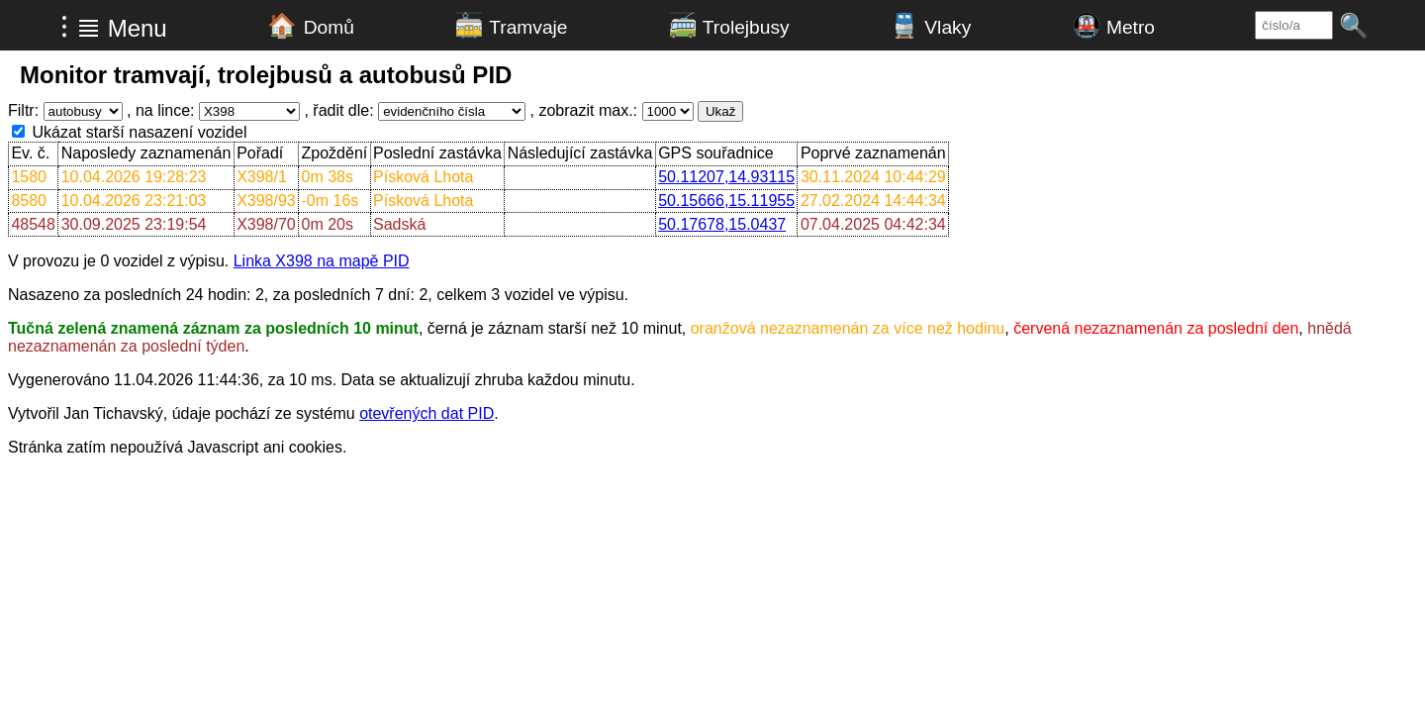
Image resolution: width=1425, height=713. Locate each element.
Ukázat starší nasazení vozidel (139, 132)
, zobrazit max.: (583, 110)
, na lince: (160, 110)
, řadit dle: (338, 110)
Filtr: (23, 110)
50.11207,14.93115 (726, 176)
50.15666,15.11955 (726, 200)
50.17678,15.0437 (722, 224)
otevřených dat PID (426, 413)
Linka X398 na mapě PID (322, 261)
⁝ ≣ (80, 26)
